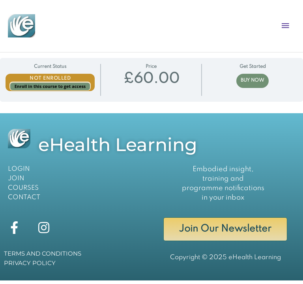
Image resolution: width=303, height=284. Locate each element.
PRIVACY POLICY (30, 263)
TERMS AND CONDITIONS (42, 253)
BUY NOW (252, 80)
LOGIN (19, 169)
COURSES (23, 188)
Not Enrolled (50, 78)
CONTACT (24, 197)
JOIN (16, 178)
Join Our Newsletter (225, 229)
